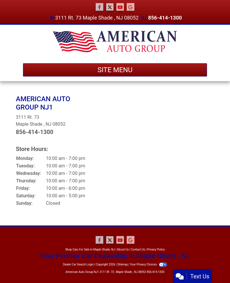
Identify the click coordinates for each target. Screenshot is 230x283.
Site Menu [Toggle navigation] (115, 70)
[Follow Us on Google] (130, 7)
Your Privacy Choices (148, 264)
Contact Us (138, 249)
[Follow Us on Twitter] (110, 7)
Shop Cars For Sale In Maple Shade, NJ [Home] (90, 249)
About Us (123, 249)
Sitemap (122, 264)
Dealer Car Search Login (78, 264)
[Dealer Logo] (115, 41)
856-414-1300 (165, 18)
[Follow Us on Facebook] (99, 7)
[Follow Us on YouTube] (120, 7)
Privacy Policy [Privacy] (156, 249)
